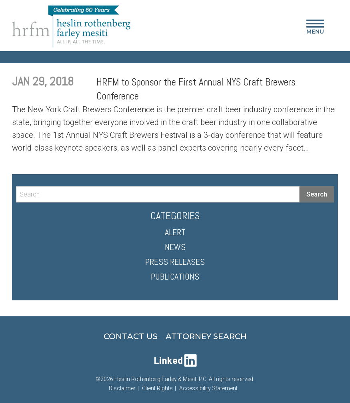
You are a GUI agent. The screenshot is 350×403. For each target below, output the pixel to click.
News (175, 246)
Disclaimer (122, 388)
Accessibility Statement (208, 388)
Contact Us (131, 336)
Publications (175, 276)
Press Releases (175, 261)
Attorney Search (206, 336)
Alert (175, 232)
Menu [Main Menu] (315, 28)
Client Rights (157, 388)
